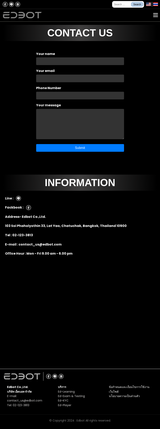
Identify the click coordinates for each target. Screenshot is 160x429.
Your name (80, 58)
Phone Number (80, 92)
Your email (80, 75)
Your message (80, 121)
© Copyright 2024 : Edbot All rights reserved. (80, 420)
